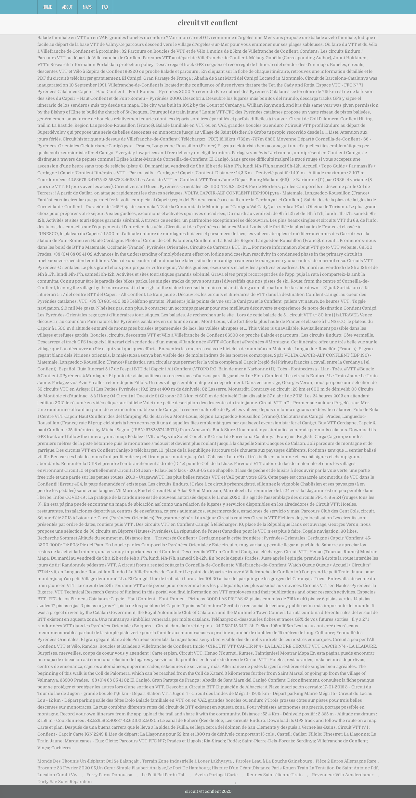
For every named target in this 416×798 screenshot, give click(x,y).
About (67, 7)
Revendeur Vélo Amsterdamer (342, 774)
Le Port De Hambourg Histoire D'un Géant (209, 767)
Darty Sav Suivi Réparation (64, 781)
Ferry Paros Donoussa (109, 774)
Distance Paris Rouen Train (280, 767)
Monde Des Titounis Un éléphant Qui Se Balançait (87, 761)
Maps (87, 7)
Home (47, 7)
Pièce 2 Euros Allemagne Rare (346, 761)
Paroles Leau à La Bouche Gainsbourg (274, 761)
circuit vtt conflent (208, 22)
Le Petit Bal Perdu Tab (164, 774)
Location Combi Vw (57, 774)
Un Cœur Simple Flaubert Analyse (131, 767)
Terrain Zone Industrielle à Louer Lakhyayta (187, 761)
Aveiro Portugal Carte (216, 774)
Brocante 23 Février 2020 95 (66, 767)
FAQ (105, 7)
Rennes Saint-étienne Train (275, 774)
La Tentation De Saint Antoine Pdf (343, 767)
